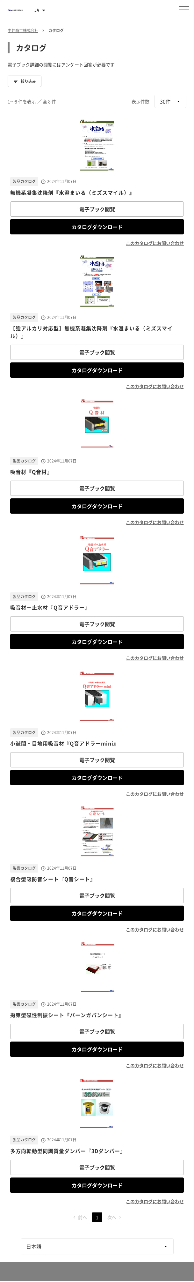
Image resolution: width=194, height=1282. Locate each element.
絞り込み (24, 81)
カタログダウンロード (97, 227)
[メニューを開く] (184, 9)
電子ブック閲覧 (97, 209)
